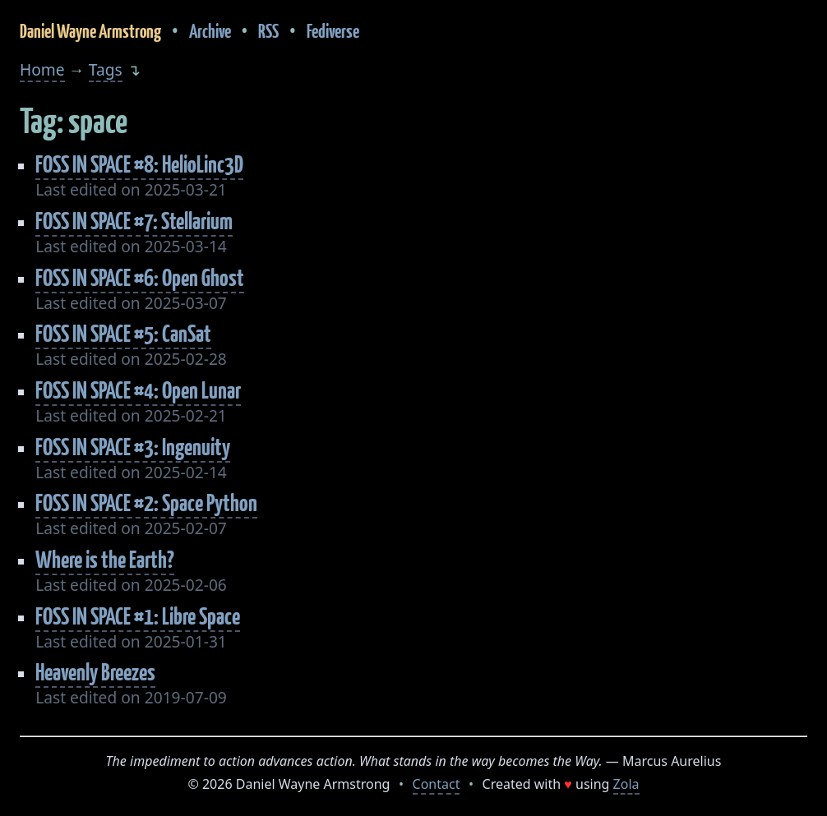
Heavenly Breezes (95, 671)
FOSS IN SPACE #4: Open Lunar (138, 390)
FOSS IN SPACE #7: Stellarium (134, 220)
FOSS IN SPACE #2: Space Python (146, 502)
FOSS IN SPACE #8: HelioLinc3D (139, 164)
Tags (105, 69)
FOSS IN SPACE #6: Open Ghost (139, 277)
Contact (436, 784)
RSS (268, 31)
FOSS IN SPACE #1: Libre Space (137, 616)
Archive (210, 31)
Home (42, 69)
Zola (626, 784)
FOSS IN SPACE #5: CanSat (123, 333)
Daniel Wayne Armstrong (90, 31)
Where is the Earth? (104, 559)
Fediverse (333, 31)
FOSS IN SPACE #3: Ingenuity (132, 446)
